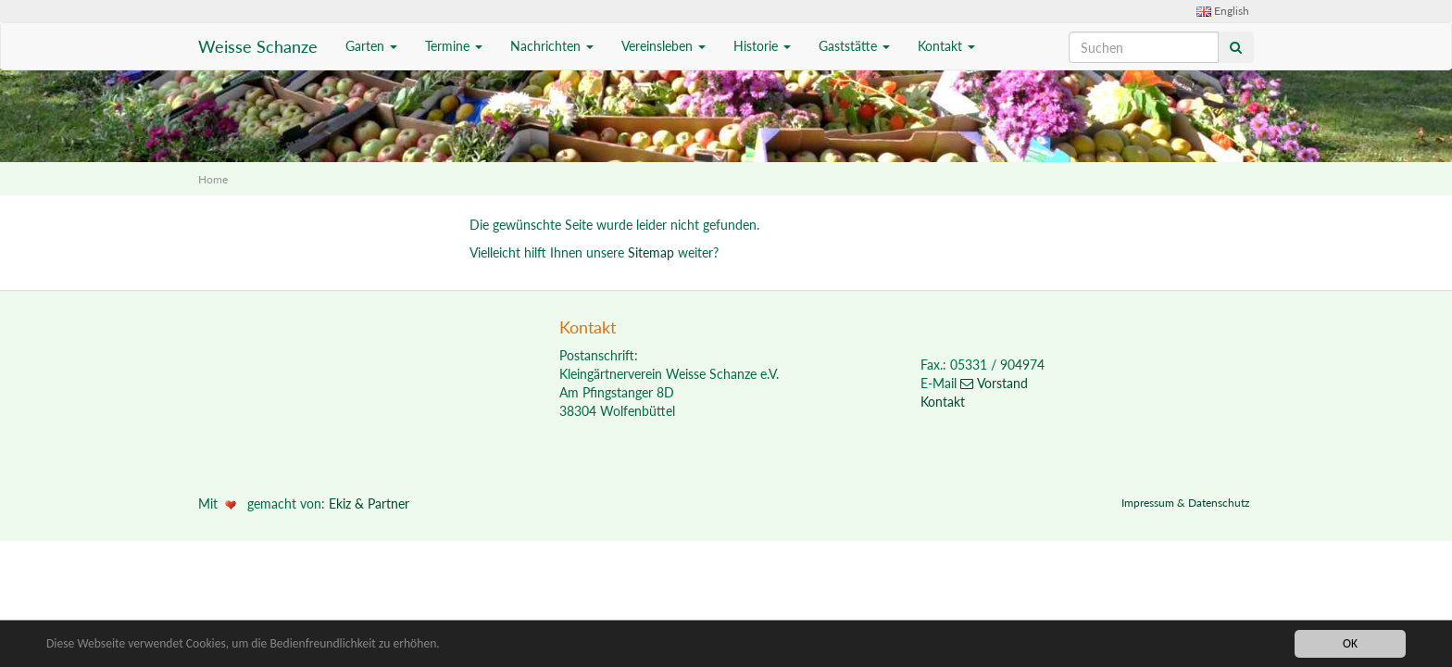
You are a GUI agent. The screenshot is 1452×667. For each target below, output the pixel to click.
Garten (371, 46)
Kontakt (946, 46)
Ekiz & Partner (369, 503)
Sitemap (651, 252)
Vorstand (994, 383)
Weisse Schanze (258, 46)
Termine (453, 46)
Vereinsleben (663, 46)
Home (213, 179)
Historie (762, 46)
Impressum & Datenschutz (1185, 503)
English (1222, 11)
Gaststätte (854, 46)
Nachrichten (552, 46)
